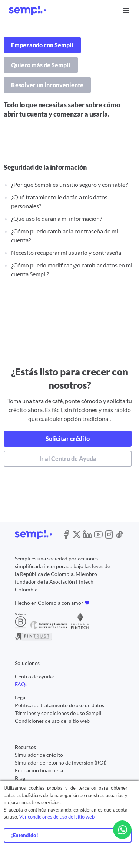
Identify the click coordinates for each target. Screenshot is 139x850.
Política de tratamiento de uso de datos (59, 705)
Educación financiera (39, 770)
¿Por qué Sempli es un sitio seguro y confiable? (69, 184)
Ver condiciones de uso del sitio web (57, 817)
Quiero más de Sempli (40, 64)
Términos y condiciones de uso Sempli (58, 713)
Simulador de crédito (39, 755)
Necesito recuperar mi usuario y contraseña (66, 252)
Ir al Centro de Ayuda (67, 458)
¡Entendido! (24, 835)
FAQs (21, 684)
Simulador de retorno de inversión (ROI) (60, 762)
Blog (20, 778)
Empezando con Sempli (42, 44)
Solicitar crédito (68, 438)
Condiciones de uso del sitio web (52, 721)
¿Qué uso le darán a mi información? (56, 218)
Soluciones (27, 663)
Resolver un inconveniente (47, 84)
